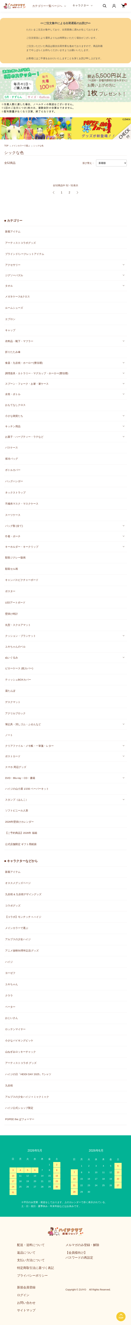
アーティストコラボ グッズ (21, 1062)
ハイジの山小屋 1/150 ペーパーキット (27, 788)
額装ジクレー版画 (15, 557)
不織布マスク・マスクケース (21, 503)
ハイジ (9, 961)
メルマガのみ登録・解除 (82, 1245)
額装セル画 (11, 568)
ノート (9, 735)
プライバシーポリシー (32, 1275)
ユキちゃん (11, 984)
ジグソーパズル (14, 275)
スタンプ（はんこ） (16, 799)
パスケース (11, 447)
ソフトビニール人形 (16, 810)
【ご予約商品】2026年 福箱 (21, 832)
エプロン (10, 319)
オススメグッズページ (18, 883)
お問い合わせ (26, 1302)
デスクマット (12, 702)
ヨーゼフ (10, 972)
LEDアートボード (15, 602)
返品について (26, 1252)
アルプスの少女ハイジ (18, 939)
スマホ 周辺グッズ (15, 767)
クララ (9, 995)
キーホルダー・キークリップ (21, 546)
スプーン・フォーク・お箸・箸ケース (27, 383)
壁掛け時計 (11, 613)
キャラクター (80, 5)
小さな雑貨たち (14, 415)
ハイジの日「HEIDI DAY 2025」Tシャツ (28, 1074)
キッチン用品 (12, 426)
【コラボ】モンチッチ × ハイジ (23, 916)
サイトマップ (26, 1310)
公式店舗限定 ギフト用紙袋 (21, 844)
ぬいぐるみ (11, 657)
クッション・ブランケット (20, 635)
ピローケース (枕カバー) (19, 668)
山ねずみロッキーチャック (20, 1051)
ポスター (10, 591)
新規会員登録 (26, 1287)
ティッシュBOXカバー (18, 679)
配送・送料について (31, 1245)
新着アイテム (12, 231)
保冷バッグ (11, 458)
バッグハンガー (14, 481)
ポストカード (12, 756)
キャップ (10, 330)
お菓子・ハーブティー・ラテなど (24, 436)
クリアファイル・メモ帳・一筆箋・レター (29, 745)
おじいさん (11, 1017)
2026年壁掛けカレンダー (19, 821)
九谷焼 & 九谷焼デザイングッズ (23, 894)
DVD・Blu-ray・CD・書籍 (20, 777)
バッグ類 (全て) (14, 525)
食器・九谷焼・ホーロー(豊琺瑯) (24, 362)
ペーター (10, 1006)
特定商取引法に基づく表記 (35, 1268)
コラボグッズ (12, 905)
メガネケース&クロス (17, 296)
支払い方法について (31, 1260)
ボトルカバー (12, 469)
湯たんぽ (10, 690)
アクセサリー (12, 264)
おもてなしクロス (15, 404)
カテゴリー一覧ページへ (47, 5)
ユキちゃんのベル (15, 646)
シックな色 (38, 146)
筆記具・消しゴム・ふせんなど (23, 724)
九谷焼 (9, 1085)
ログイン (23, 1295)
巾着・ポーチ (12, 536)
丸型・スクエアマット (18, 624)
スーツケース (12, 514)
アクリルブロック (15, 713)
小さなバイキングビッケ (19, 1040)
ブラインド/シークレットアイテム (24, 253)
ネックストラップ (15, 492)
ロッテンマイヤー (15, 1029)
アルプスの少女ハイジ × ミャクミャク (27, 1096)
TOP (6, 146)
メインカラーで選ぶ (21, 146)
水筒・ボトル (12, 394)
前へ (53, 192)
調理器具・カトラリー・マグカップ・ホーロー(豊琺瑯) (36, 373)
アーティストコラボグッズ (20, 242)
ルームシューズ (14, 307)
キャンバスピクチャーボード (21, 579)
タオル (9, 285)
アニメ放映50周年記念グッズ (22, 950)
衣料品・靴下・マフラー (19, 341)
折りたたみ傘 (12, 351)
